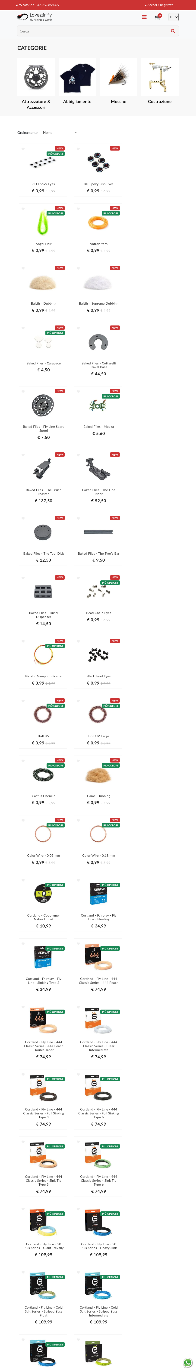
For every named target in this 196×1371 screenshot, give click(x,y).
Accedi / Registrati (158, 5)
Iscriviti (160, 1293)
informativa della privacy (160, 1303)
